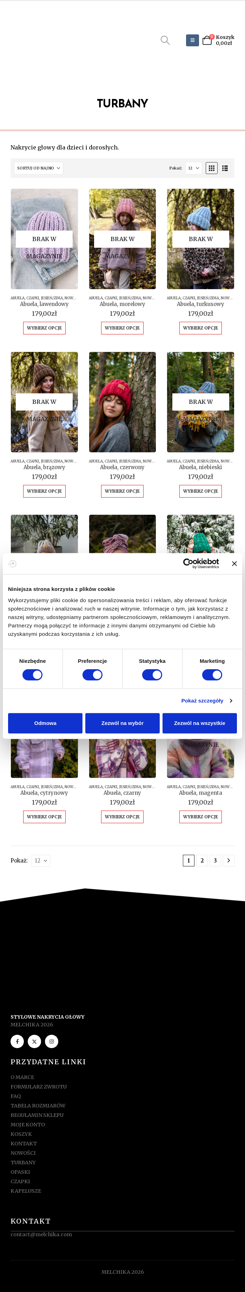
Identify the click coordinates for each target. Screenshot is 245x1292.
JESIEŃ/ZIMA (52, 298)
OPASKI (20, 1172)
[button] (165, 40)
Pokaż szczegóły (202, 701)
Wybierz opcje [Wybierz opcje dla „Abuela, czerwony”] (122, 491)
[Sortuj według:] (38, 168)
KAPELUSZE (26, 1191)
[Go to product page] (44, 239)
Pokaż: (175, 168)
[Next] (228, 860)
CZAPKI (32, 298)
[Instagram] (51, 1041)
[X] (34, 1041)
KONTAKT (24, 1143)
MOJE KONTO (28, 1124)
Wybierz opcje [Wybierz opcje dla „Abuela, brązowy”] (44, 491)
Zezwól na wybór (122, 723)
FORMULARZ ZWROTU (39, 1087)
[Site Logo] (41, 40)
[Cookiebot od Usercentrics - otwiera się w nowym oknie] (188, 563)
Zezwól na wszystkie (199, 723)
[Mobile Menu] (192, 40)
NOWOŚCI (73, 298)
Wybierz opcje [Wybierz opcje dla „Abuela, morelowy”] (122, 328)
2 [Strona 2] (202, 860)
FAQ (16, 1096)
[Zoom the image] (122, 965)
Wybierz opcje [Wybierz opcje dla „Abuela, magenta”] (200, 816)
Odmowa (45, 723)
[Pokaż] (193, 168)
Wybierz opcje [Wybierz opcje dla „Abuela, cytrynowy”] (44, 816)
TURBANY (23, 1162)
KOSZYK (21, 1134)
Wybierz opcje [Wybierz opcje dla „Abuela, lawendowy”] (44, 328)
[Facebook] (17, 1041)
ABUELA (18, 298)
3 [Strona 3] (215, 860)
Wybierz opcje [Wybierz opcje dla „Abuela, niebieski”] (200, 491)
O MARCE (22, 1077)
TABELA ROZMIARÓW (38, 1106)
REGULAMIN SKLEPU (37, 1115)
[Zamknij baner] (234, 563)
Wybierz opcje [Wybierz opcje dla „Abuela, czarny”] (122, 816)
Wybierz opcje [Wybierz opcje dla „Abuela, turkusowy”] (200, 328)
